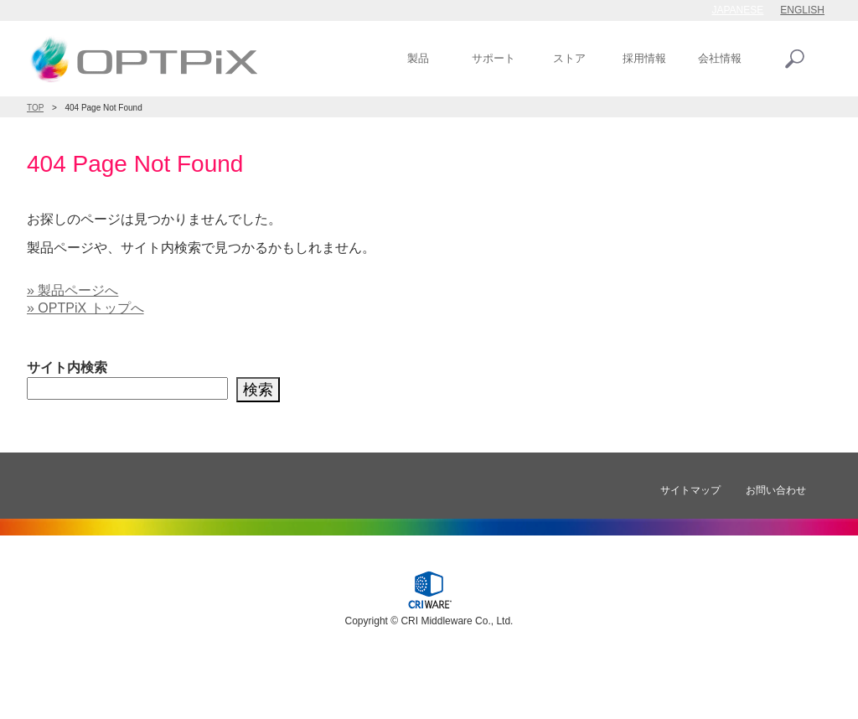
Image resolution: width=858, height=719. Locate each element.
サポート (493, 58)
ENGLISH (802, 10)
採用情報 (644, 58)
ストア (569, 58)
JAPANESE (738, 10)
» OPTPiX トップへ (85, 308)
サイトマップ (690, 490)
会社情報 (720, 58)
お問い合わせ (776, 490)
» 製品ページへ (72, 290)
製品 (418, 58)
